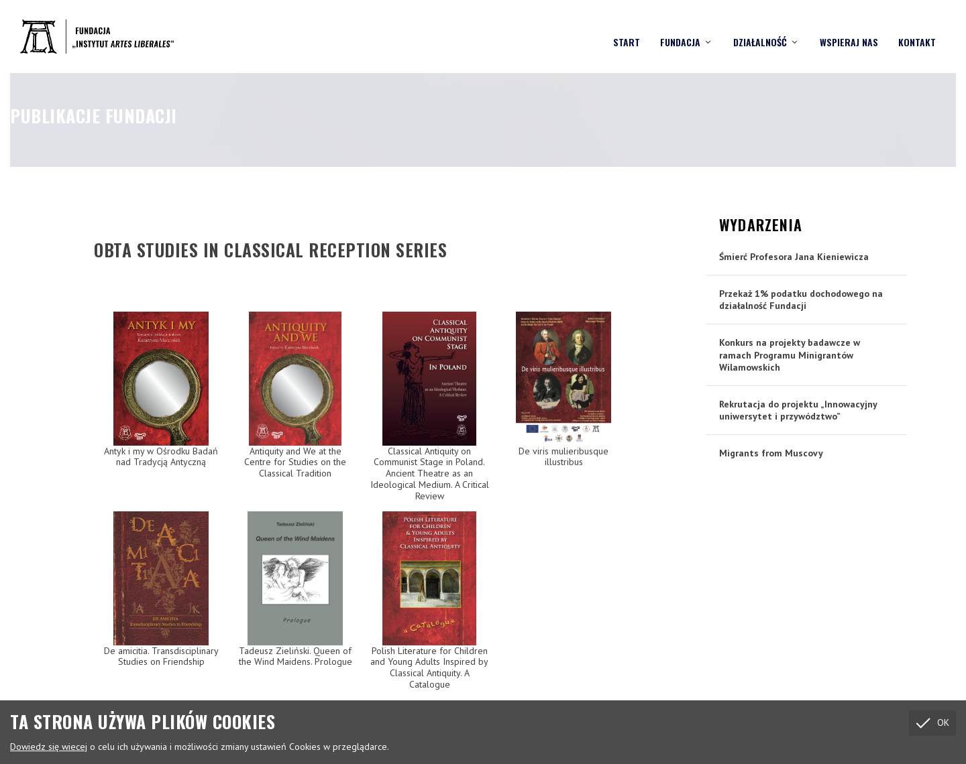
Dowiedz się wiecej (48, 747)
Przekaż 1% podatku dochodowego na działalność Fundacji (801, 299)
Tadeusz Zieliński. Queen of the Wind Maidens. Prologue (295, 655)
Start (626, 30)
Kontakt (917, 30)
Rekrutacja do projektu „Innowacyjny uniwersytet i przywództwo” (798, 409)
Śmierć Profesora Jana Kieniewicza (794, 256)
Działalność (760, 30)
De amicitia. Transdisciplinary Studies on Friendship (161, 655)
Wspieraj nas (849, 30)
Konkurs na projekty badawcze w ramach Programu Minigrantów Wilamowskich (789, 354)
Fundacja (680, 30)
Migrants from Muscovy (771, 452)
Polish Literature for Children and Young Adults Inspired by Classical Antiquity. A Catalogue (429, 667)
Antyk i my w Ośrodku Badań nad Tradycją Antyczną (161, 456)
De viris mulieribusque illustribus (563, 456)
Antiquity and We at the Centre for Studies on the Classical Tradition (295, 461)
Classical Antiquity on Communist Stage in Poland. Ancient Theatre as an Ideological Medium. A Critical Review (429, 472)
